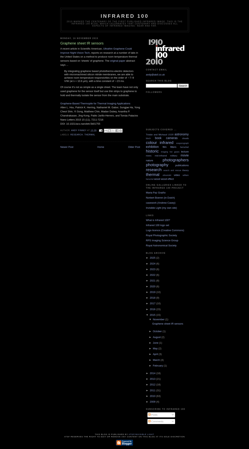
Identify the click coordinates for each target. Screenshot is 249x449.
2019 (153, 292)
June (156, 342)
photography (157, 164)
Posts (153, 414)
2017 (153, 303)
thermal (89, 135)
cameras (172, 138)
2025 (153, 257)
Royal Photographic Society (161, 235)
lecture (185, 151)
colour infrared (160, 142)
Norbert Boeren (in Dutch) (160, 197)
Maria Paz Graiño (156, 192)
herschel (184, 147)
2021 (153, 280)
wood (157, 178)
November (159, 319)
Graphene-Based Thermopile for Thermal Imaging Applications (95, 103)
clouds (185, 138)
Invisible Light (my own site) (161, 207)
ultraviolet (167, 175)
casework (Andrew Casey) (160, 202)
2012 (153, 384)
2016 (153, 309)
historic (152, 151)
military (173, 155)
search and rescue (172, 170)
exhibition (152, 146)
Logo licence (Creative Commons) (165, 230)
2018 (153, 297)
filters (173, 147)
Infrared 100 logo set (157, 225)
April (156, 354)
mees (149, 155)
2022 (153, 274)
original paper (117, 60)
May (155, 348)
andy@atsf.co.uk (155, 74)
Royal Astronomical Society (161, 245)
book (158, 138)
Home (100, 147)
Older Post (134, 147)
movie (185, 155)
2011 (153, 390)
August (157, 337)
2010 (153, 396)
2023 (153, 269)
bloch (148, 138)
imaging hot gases (170, 152)
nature (149, 160)
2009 (153, 401)
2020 (153, 286)
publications (182, 165)
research (76, 135)
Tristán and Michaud (156, 134)
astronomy (181, 134)
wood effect (167, 178)
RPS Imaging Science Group (162, 240)
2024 (153, 263)
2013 (153, 378)
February (158, 365)
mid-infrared (161, 155)
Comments (155, 421)
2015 (153, 314)
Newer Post (66, 147)
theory (185, 170)
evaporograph (182, 143)
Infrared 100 (125, 16)
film (165, 147)
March (157, 359)
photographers (176, 160)
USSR (171, 135)
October (158, 331)
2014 (153, 373)
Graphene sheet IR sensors (167, 323)
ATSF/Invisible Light (141, 434)
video (177, 175)
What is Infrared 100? (158, 220)
